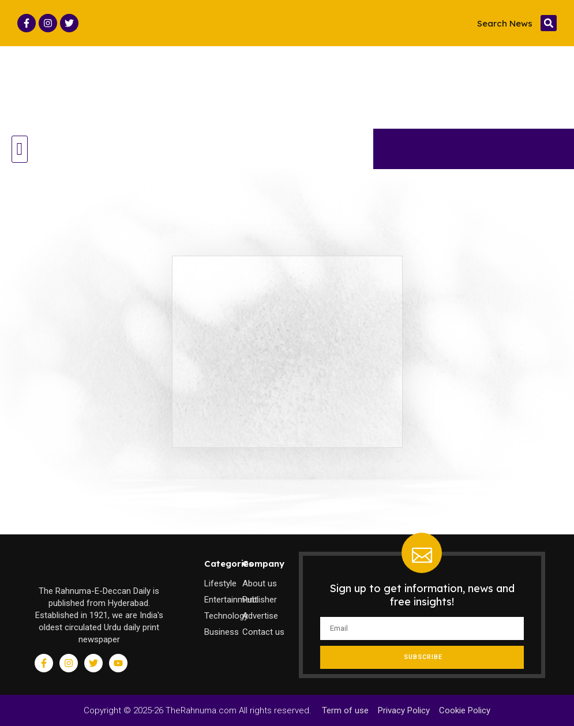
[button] (549, 23)
